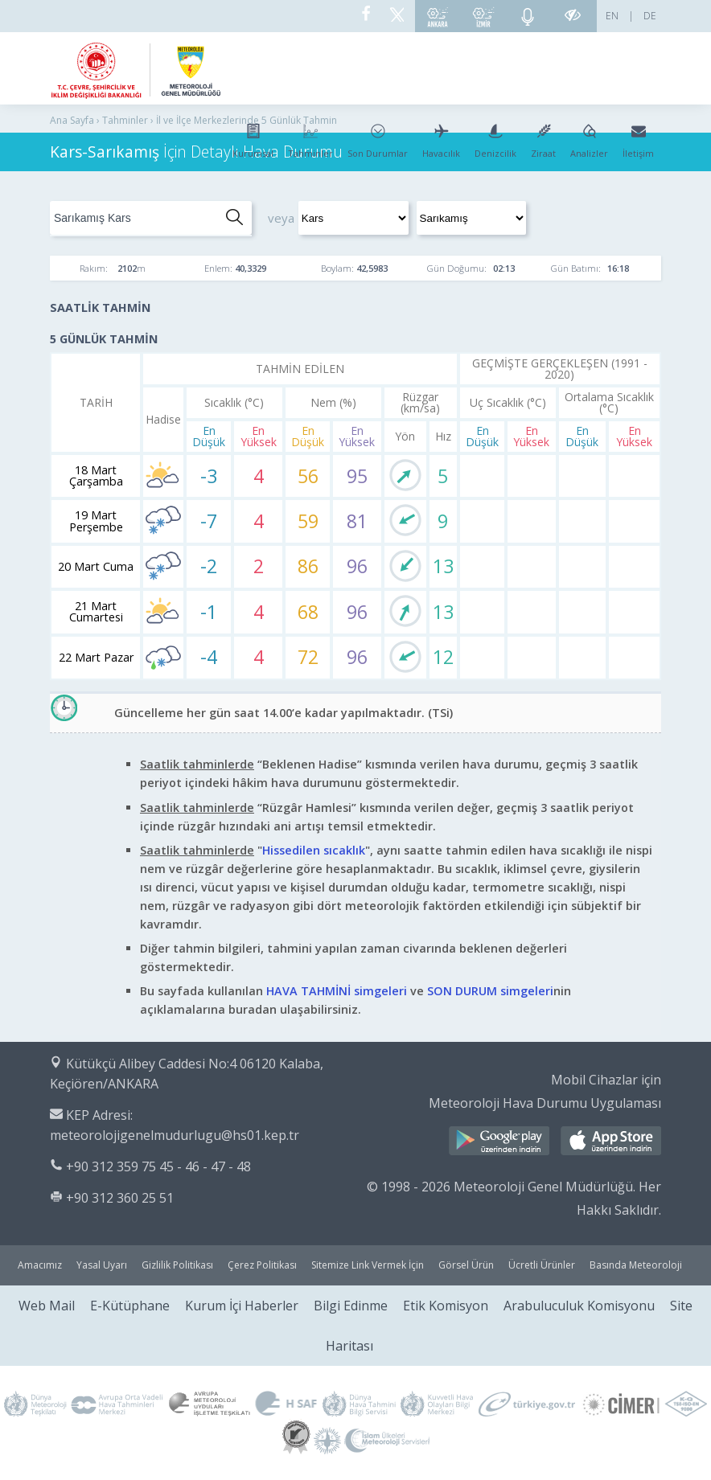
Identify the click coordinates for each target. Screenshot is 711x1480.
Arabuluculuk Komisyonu (579, 1305)
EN (612, 16)
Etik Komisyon (445, 1305)
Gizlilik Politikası (177, 1265)
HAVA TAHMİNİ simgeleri (336, 990)
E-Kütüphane (130, 1305)
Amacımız (40, 1265)
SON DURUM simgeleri (490, 990)
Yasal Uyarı (101, 1265)
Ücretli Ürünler (541, 1265)
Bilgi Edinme (351, 1305)
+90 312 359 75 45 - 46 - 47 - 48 (158, 1166)
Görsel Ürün (466, 1265)
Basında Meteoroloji (636, 1265)
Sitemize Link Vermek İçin (367, 1265)
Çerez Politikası (262, 1265)
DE (649, 16)
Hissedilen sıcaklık (313, 850)
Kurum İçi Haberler (241, 1305)
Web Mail (46, 1305)
